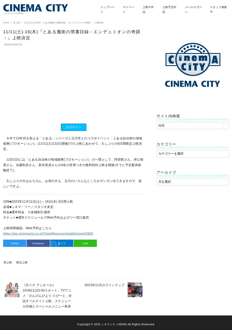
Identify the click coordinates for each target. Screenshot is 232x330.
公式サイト (74, 127)
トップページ (107, 9)
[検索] (193, 125)
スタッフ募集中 (218, 9)
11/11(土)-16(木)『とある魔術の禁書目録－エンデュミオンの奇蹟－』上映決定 (64, 22)
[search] (225, 125)
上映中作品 (148, 9)
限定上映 (22, 262)
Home (6, 22)
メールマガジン (193, 9)
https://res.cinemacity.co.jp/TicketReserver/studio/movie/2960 (48, 233)
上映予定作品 (169, 9)
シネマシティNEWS (114, 324)
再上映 (17, 22)
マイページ (128, 9)
